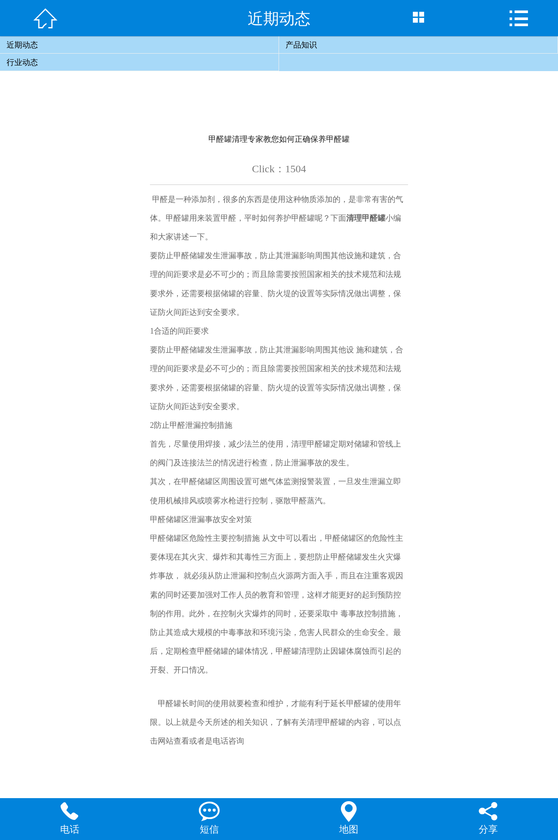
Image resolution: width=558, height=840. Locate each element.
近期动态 (22, 45)
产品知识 (301, 45)
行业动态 (22, 62)
